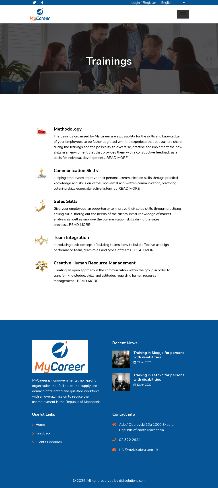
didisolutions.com (132, 480)
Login (135, 2)
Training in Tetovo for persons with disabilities (159, 377)
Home (97, 74)
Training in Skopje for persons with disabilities (159, 355)
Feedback (43, 433)
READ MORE (117, 158)
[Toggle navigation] (183, 14)
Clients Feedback (48, 442)
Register (149, 2)
